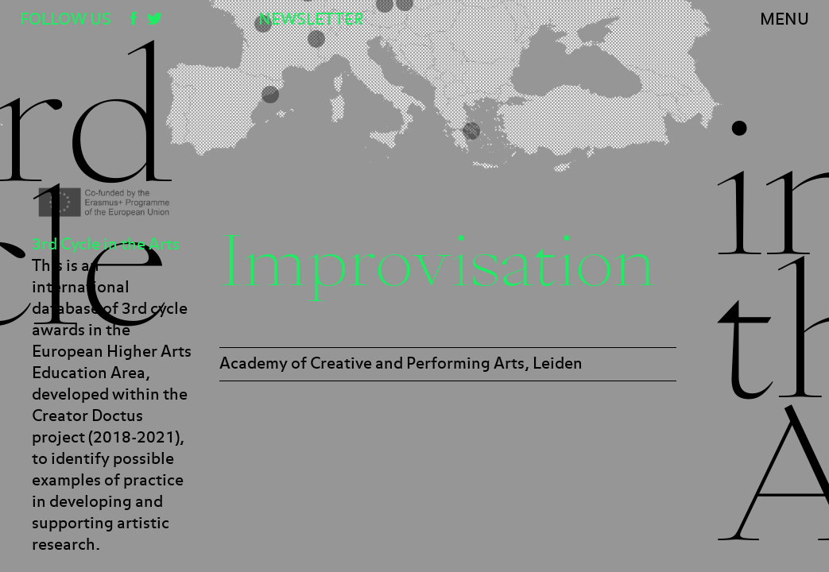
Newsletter (310, 20)
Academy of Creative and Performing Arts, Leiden (401, 364)
